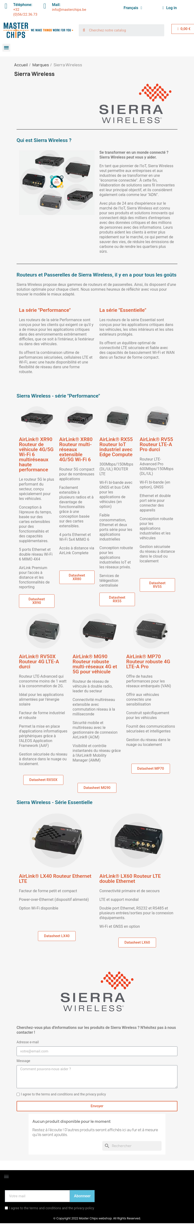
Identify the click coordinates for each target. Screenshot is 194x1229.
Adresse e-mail (28, 1042)
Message (23, 1061)
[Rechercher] (132, 1146)
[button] (37, 601)
